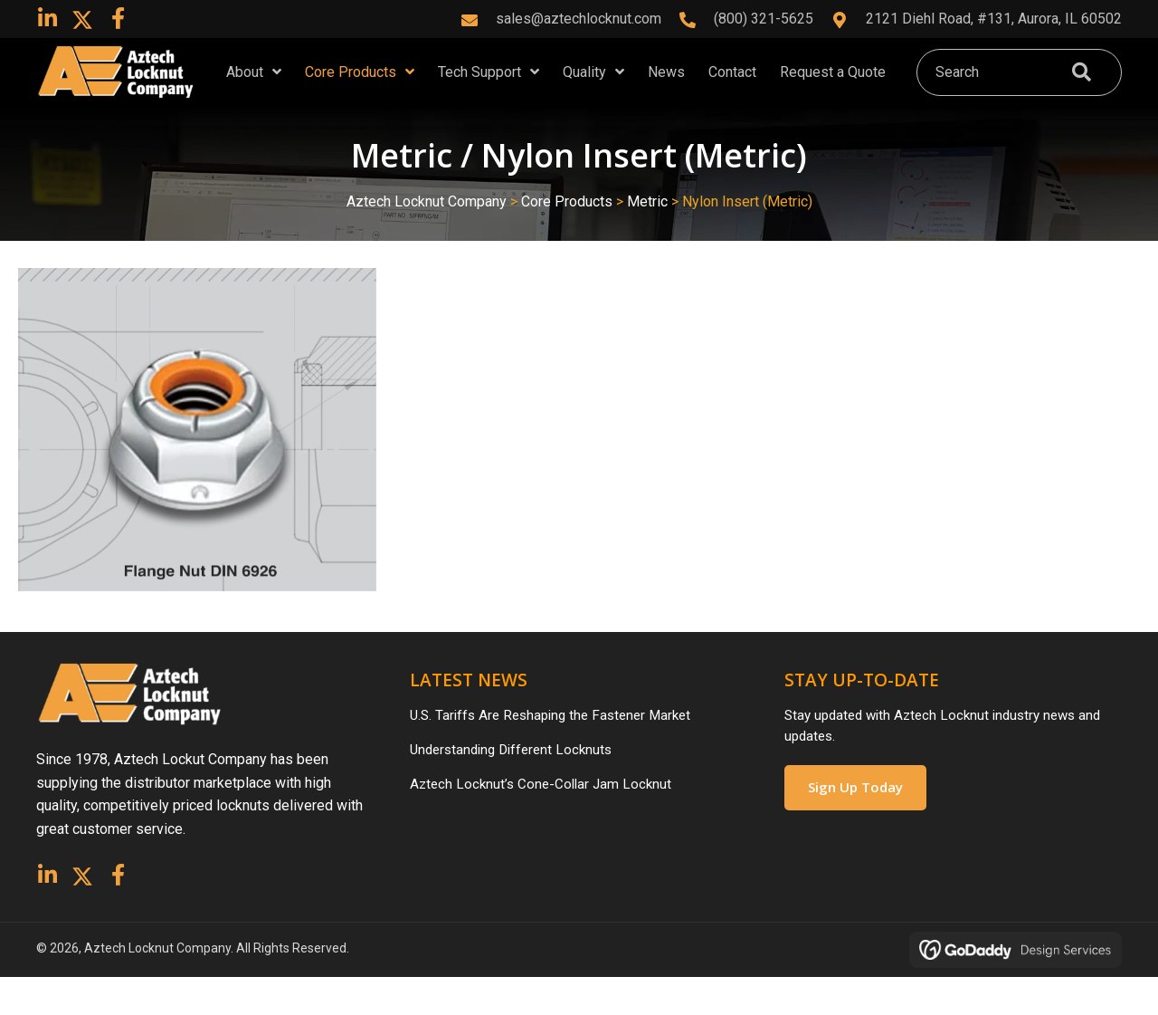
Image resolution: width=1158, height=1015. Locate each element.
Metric (647, 233)
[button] (47, 18)
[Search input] (988, 88)
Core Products (566, 233)
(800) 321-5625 (763, 18)
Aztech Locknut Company (426, 233)
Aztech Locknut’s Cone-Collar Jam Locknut (544, 821)
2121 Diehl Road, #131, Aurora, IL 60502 (994, 18)
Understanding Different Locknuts (516, 784)
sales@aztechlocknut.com (578, 18)
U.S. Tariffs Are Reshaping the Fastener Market (558, 748)
